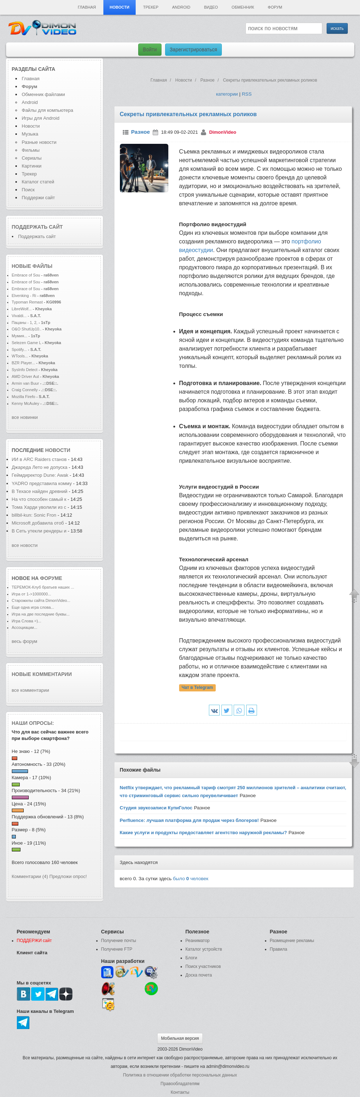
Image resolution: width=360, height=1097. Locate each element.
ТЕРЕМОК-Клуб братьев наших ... (43, 587)
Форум (275, 7)
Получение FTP (116, 949)
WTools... (20, 356)
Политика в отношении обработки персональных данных (180, 1075)
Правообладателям (179, 1083)
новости (57, 450)
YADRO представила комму (42, 483)
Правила (278, 949)
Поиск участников (203, 966)
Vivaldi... (19, 316)
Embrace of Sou (26, 275)
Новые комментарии (42, 674)
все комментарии (30, 690)
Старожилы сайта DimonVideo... (41, 600)
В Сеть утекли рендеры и (39, 531)
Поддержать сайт (37, 227)
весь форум (24, 641)
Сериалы (32, 158)
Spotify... (19, 349)
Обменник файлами (43, 94)
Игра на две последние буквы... (41, 614)
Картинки (32, 166)
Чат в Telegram (197, 687)
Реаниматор (198, 940)
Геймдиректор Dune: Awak (40, 475)
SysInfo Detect (25, 369)
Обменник (243, 7)
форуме (51, 578)
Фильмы (31, 150)
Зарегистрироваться (193, 49)
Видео (211, 7)
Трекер (150, 7)
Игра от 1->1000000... (31, 594)
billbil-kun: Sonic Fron (34, 515)
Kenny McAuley (26, 403)
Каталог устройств (204, 949)
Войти (150, 49)
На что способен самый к (39, 499)
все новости (25, 545)
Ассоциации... (24, 627)
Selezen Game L (26, 342)
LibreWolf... (22, 309)
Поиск (28, 189)
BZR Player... (23, 363)
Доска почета (199, 975)
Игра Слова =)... (26, 621)
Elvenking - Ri (24, 295)
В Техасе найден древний (39, 491)
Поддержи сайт (38, 197)
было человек (191, 878)
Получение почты (118, 940)
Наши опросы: (33, 723)
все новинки (25, 417)
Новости (119, 7)
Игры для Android (41, 118)
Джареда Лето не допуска (39, 467)
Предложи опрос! (68, 876)
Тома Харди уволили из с (39, 507)
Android (181, 7)
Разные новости (39, 142)
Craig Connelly (25, 390)
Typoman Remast (27, 302)
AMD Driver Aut (25, 376)
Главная (87, 7)
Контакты (180, 1092)
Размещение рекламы (292, 940)
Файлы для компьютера (48, 110)
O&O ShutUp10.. (27, 329)
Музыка (30, 134)
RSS (247, 94)
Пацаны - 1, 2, (25, 322)
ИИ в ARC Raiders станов (39, 459)
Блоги (191, 957)
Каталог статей (38, 181)
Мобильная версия (180, 1038)
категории (227, 94)
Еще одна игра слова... (33, 607)
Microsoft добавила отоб (38, 523)
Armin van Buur (25, 383)
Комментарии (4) (30, 876)
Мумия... (20, 336)
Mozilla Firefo (24, 396)
